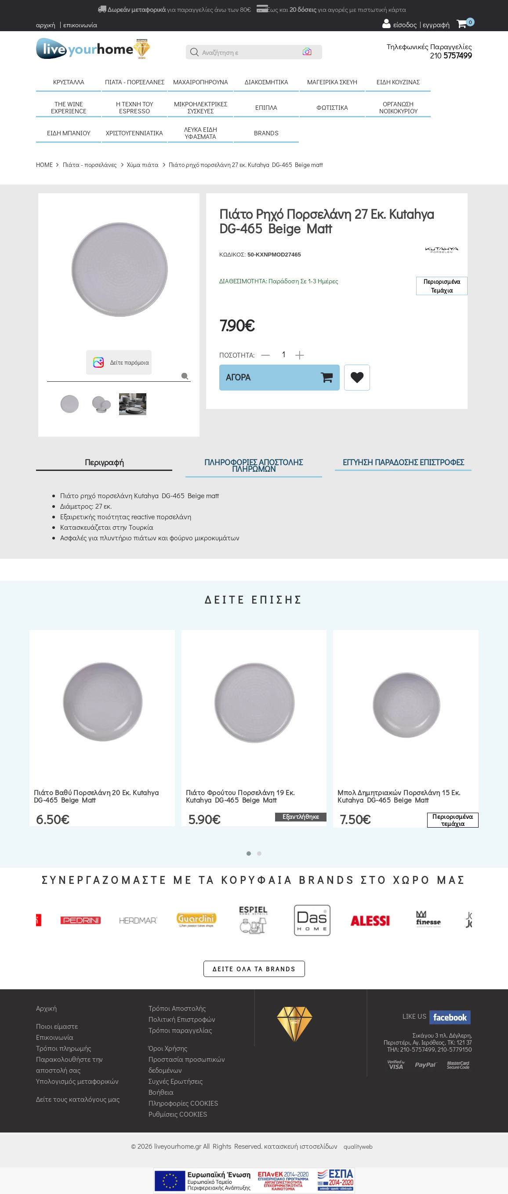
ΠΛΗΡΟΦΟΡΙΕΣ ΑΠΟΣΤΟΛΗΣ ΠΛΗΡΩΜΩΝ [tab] (253, 465)
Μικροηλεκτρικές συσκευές (200, 107)
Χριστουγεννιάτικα (134, 132)
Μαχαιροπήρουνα (200, 81)
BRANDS (266, 132)
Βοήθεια (161, 1091)
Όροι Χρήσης (168, 1048)
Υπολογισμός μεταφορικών (77, 1080)
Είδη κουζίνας (398, 81)
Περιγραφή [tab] (104, 461)
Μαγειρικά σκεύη (332, 81)
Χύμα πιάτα (143, 164)
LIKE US (437, 1015)
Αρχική (46, 1008)
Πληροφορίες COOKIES (183, 1102)
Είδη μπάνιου (68, 132)
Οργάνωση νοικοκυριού (398, 107)
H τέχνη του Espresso (134, 107)
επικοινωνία (80, 24)
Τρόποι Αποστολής (177, 1008)
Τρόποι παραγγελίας (180, 1030)
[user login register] (415, 23)
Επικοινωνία (54, 1037)
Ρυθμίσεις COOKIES (178, 1113)
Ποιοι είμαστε (57, 1026)
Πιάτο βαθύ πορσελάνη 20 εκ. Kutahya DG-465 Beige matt (96, 796)
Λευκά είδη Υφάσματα (200, 133)
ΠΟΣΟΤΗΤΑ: (237, 354)
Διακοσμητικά (266, 81)
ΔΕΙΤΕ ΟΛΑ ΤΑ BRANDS (254, 969)
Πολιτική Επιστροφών (182, 1019)
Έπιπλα (266, 107)
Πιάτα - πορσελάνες (134, 81)
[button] (194, 52)
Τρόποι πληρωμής (63, 1048)
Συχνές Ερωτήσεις (176, 1080)
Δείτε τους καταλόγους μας (78, 1099)
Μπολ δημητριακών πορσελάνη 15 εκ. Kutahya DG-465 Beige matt (398, 796)
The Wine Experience (69, 107)
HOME (44, 164)
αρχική (45, 24)
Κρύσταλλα (68, 81)
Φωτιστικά (332, 107)
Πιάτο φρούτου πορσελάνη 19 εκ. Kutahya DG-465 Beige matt (240, 796)
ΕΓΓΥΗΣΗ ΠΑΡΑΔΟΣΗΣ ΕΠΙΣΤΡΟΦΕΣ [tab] (403, 461)
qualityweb (358, 1146)
